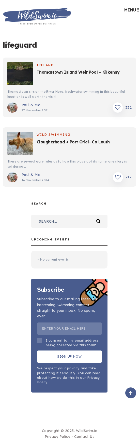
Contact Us (84, 436)
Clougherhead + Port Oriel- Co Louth (73, 141)
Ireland (45, 65)
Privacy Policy (57, 436)
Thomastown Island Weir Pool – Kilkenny (78, 72)
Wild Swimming (54, 135)
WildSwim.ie (86, 430)
